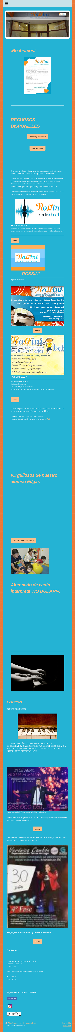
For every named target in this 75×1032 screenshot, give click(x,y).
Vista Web (67, 1026)
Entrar (15, 241)
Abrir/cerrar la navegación (37, 3)
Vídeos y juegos (37, 148)
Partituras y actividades (37, 137)
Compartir (11, 999)
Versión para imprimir (15, 1023)
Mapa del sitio (31, 1023)
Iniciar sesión (66, 1023)
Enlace (37, 829)
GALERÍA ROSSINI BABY (23, 541)
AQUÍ (47, 419)
